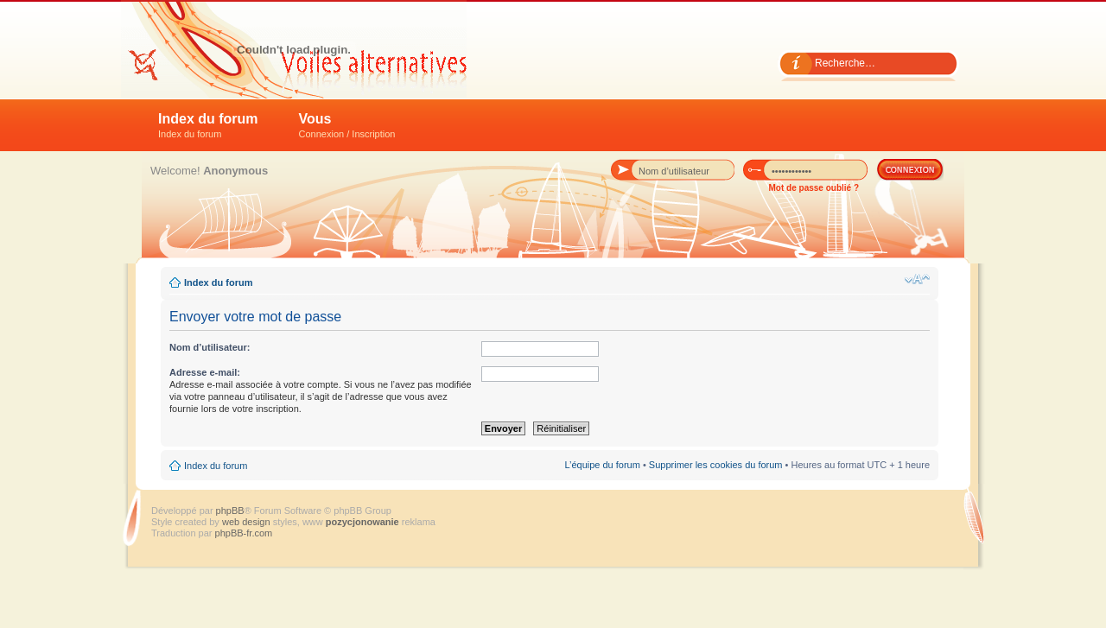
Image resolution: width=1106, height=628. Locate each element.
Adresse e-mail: (204, 372)
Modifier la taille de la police (917, 279)
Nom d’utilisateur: (210, 347)
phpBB (230, 510)
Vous (347, 125)
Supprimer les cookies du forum (716, 465)
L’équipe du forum (601, 465)
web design (247, 522)
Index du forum (208, 125)
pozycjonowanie (362, 522)
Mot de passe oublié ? (814, 188)
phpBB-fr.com (244, 533)
